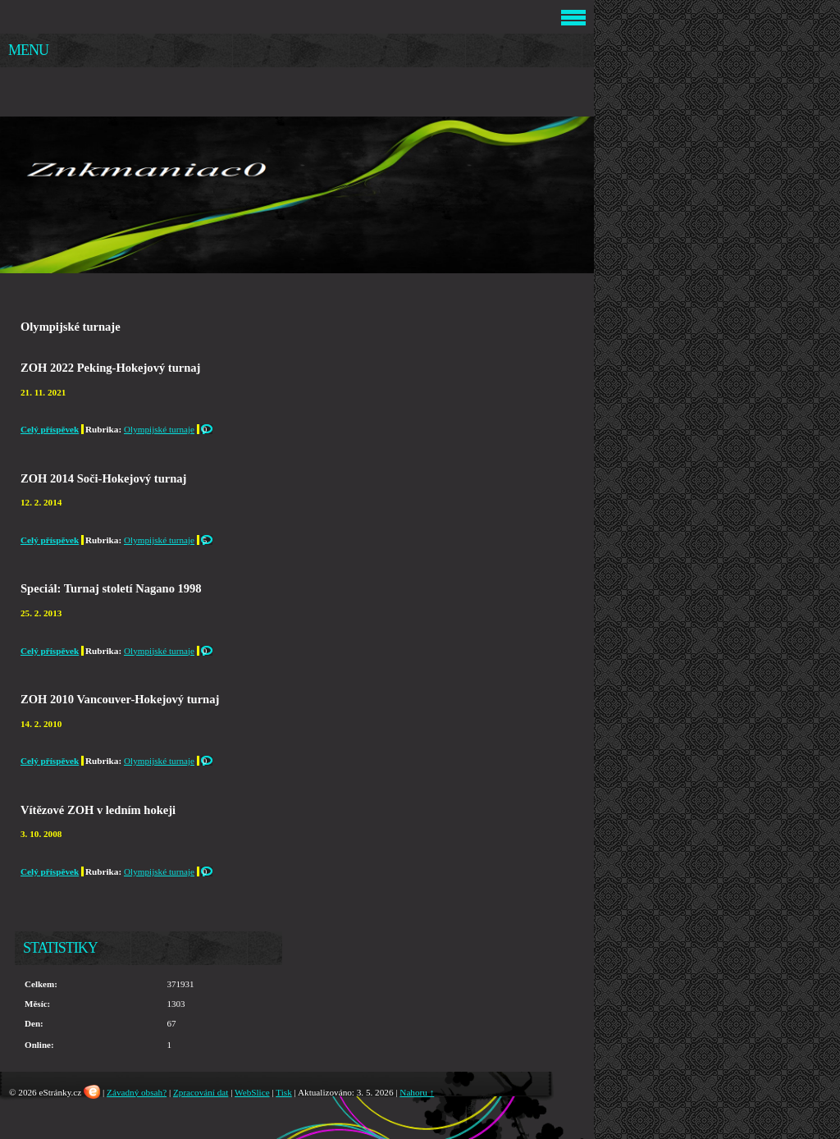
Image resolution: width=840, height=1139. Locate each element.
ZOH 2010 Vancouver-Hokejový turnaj (120, 699)
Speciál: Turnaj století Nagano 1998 (111, 588)
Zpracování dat (200, 1092)
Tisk (284, 1092)
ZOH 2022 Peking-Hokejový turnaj (110, 367)
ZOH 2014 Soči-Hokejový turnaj (103, 478)
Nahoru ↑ (416, 1092)
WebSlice (252, 1092)
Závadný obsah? (137, 1092)
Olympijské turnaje (159, 429)
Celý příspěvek (50, 429)
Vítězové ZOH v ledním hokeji (98, 810)
